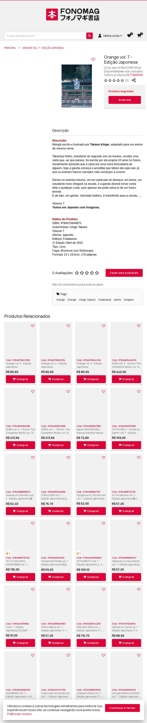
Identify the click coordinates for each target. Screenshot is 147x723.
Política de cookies (19, 714)
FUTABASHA (135, 75)
